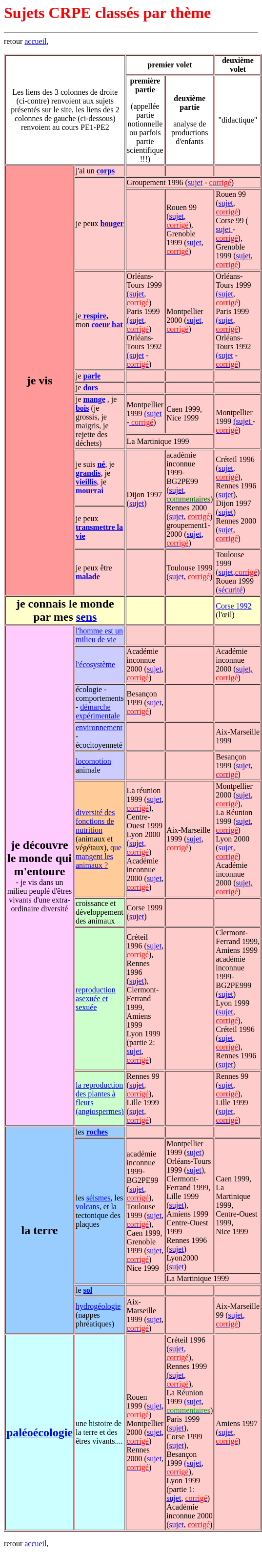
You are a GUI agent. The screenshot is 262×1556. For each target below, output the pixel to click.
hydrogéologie (98, 1306)
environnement (99, 727)
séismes (98, 1198)
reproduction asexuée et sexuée (96, 998)
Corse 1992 (233, 606)
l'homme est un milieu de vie (99, 635)
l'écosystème (95, 664)
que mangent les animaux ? (98, 856)
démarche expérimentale (98, 711)
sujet (195, 182)
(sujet (135, 294)
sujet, (244, 669)
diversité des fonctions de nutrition (95, 821)
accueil (35, 41)
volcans (88, 1206)
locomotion (93, 761)
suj (223, 530)
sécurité (231, 590)
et (230, 530)
